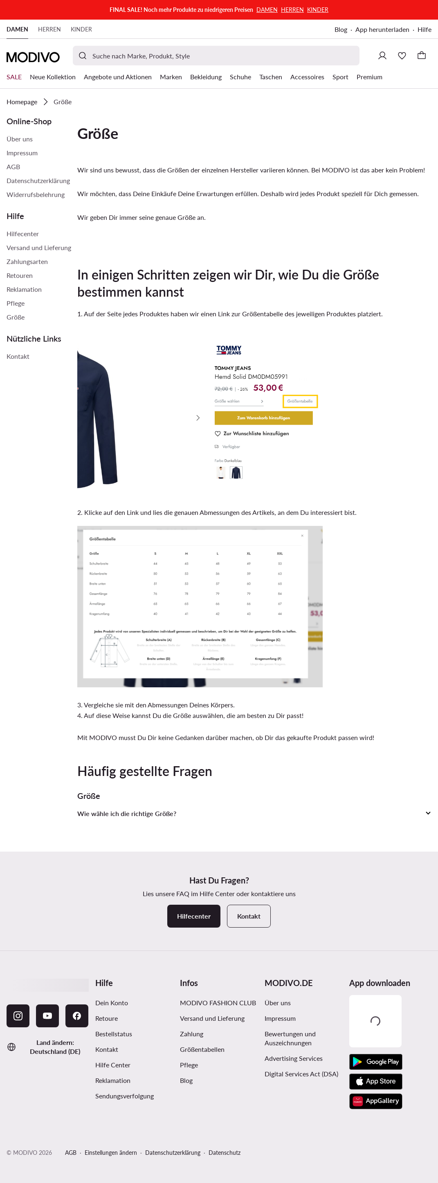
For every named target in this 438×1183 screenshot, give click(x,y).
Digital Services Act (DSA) (301, 1074)
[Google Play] (375, 1062)
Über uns (20, 139)
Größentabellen (202, 1049)
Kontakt (18, 356)
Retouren (20, 275)
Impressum (22, 153)
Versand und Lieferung (39, 247)
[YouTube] (47, 1015)
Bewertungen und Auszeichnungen (290, 1038)
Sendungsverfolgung (124, 1096)
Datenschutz (224, 1152)
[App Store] (375, 1081)
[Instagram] (18, 1015)
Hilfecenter (23, 233)
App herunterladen (382, 29)
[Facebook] (76, 1015)
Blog (341, 29)
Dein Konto (111, 1002)
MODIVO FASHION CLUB (218, 1002)
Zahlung (191, 1034)
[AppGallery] (375, 1101)
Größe (16, 317)
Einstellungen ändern (111, 1152)
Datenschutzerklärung (38, 180)
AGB (13, 166)
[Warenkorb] (421, 55)
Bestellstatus (113, 1034)
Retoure (106, 1018)
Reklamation (24, 289)
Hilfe (424, 29)
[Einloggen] (382, 55)
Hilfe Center (112, 1065)
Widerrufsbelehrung (36, 194)
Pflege (16, 303)
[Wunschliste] (402, 55)
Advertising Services (294, 1058)
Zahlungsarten (27, 261)
